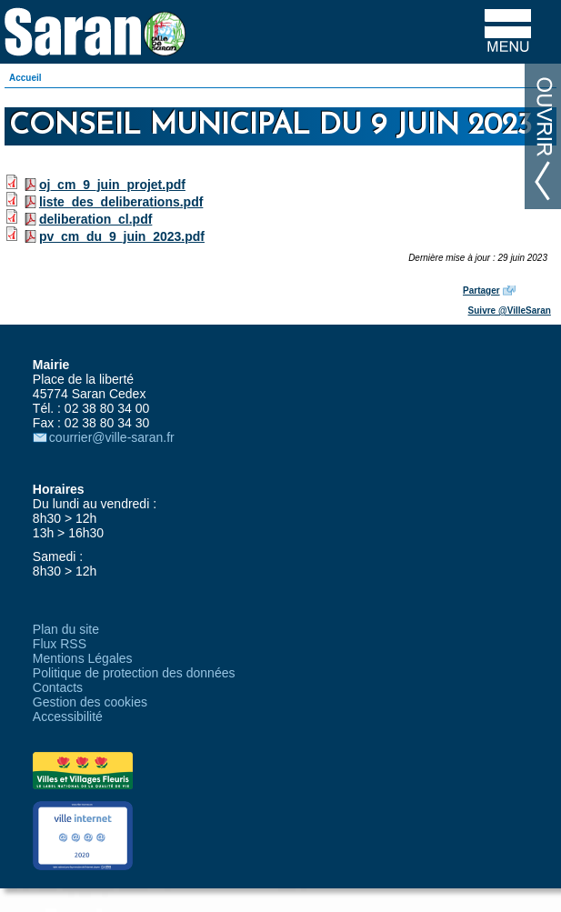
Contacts (58, 687)
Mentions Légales (83, 658)
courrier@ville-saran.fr (112, 437)
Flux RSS (59, 643)
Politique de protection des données (134, 673)
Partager (481, 291)
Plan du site (66, 629)
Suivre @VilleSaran (509, 311)
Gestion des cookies (90, 702)
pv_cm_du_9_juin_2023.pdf (122, 236)
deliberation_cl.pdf (95, 219)
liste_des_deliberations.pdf (121, 202)
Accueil (25, 78)
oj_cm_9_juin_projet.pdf (112, 184)
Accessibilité (68, 716)
